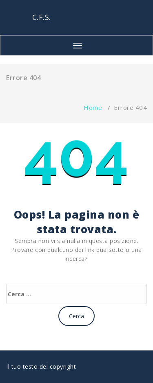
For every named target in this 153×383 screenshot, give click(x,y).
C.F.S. (41, 17)
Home (93, 107)
